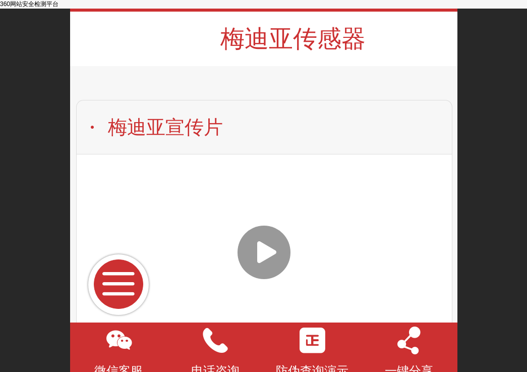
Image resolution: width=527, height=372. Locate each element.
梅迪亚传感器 (293, 38)
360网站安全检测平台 (29, 4)
